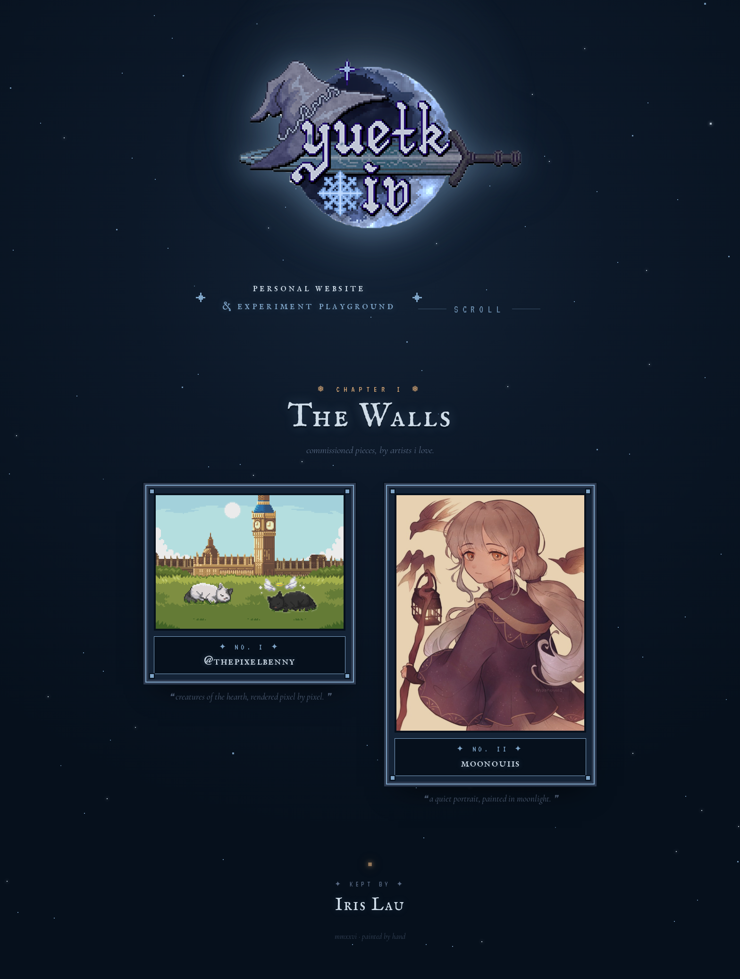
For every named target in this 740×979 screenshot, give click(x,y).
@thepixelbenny (249, 661)
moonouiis (490, 763)
